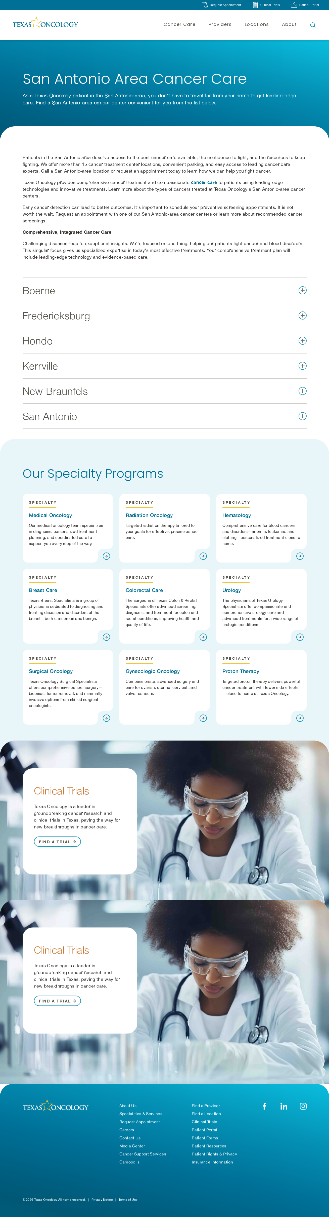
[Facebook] (264, 1106)
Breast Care (43, 590)
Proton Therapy (240, 671)
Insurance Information (212, 1162)
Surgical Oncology (51, 671)
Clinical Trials (204, 1122)
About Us (128, 1105)
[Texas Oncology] (45, 25)
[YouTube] (303, 1106)
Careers (126, 1130)
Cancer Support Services (142, 1154)
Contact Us (130, 1138)
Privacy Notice (102, 1200)
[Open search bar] (313, 25)
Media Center (132, 1146)
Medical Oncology (50, 515)
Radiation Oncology (149, 515)
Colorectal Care (144, 590)
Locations (257, 24)
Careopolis (129, 1162)
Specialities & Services (140, 1114)
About (289, 24)
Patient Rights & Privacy (214, 1154)
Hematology (236, 515)
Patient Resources (209, 1146)
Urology (231, 590)
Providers (220, 24)
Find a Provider (206, 1105)
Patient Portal (204, 1130)
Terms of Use (128, 1200)
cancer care (204, 182)
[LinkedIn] (283, 1106)
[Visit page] (106, 556)
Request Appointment (139, 1122)
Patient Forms (205, 1138)
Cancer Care (180, 24)
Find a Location (206, 1114)
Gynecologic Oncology (153, 671)
